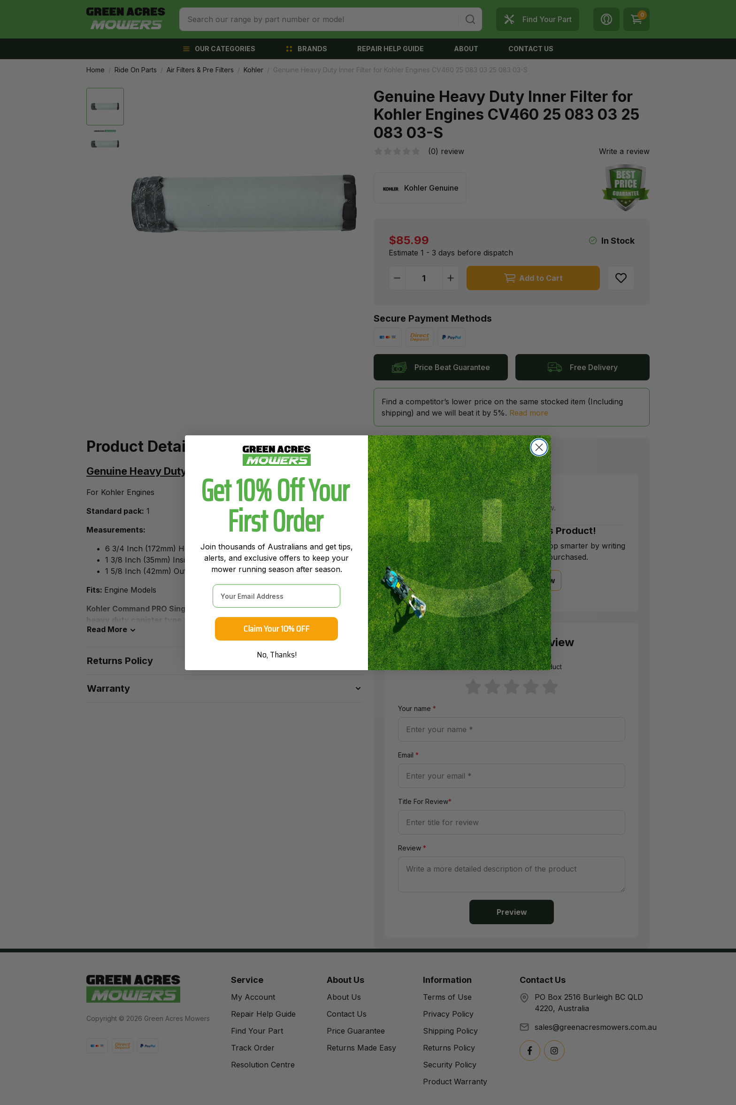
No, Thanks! (277, 658)
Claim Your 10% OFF (276, 632)
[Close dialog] (539, 450)
